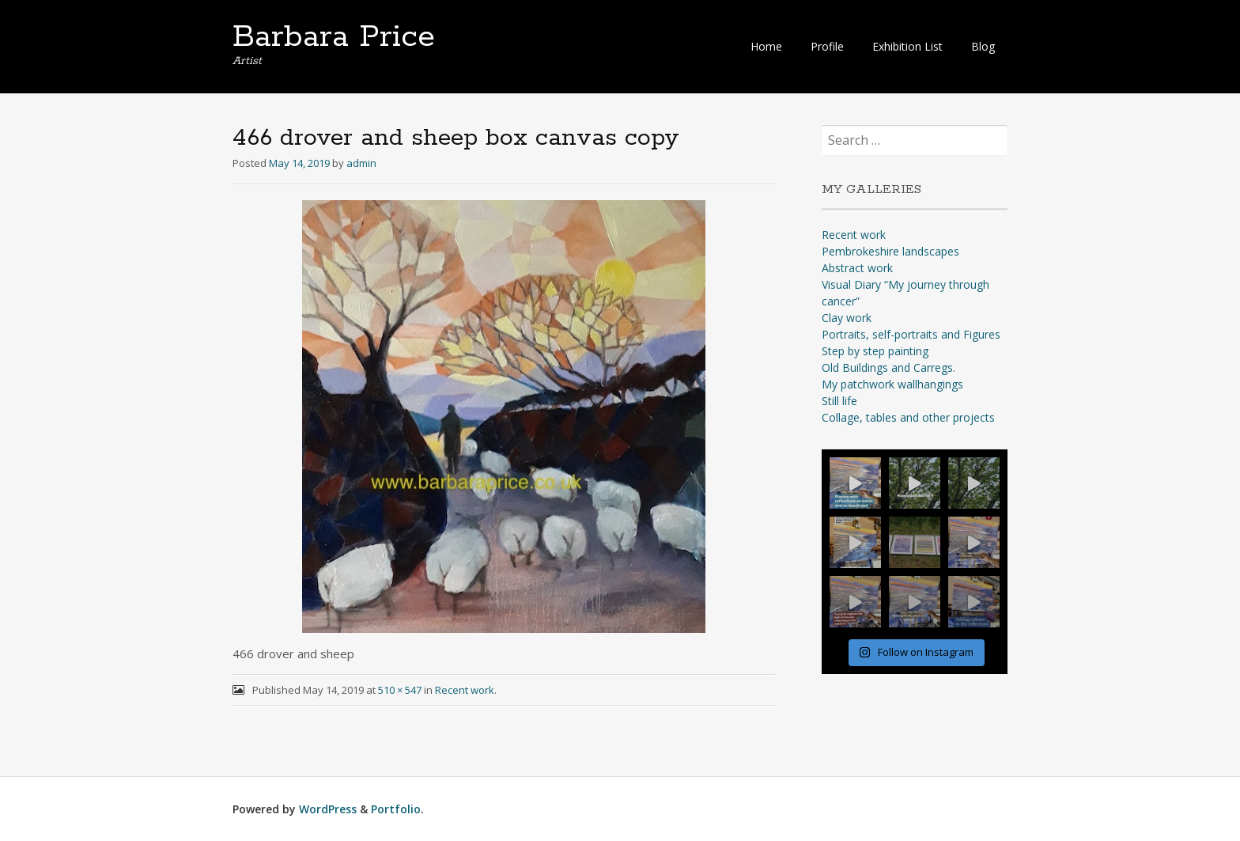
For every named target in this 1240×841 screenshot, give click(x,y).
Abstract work (857, 267)
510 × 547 (400, 690)
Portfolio (396, 808)
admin (361, 163)
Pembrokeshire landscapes (890, 251)
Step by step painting (875, 350)
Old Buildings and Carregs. (888, 367)
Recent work (464, 690)
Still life (839, 400)
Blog (983, 46)
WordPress (328, 808)
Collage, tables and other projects (908, 417)
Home (766, 46)
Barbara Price (333, 37)
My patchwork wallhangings (892, 384)
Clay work (846, 317)
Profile (827, 46)
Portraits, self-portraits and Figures (911, 334)
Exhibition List (907, 46)
